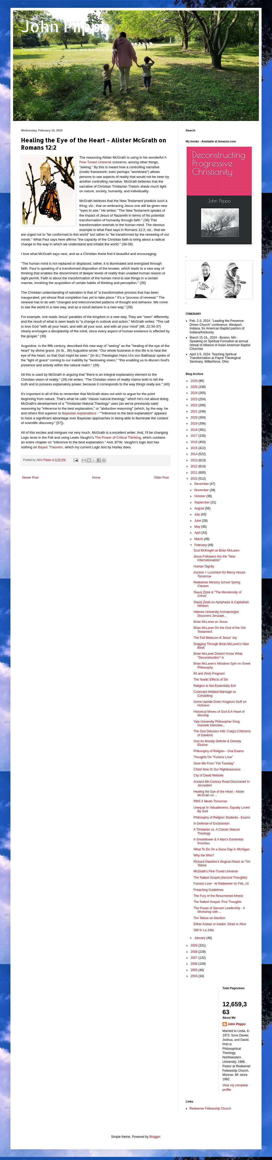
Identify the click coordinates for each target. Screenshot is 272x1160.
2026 (195, 381)
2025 (195, 387)
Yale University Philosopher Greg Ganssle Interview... (217, 723)
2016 (195, 442)
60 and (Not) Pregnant (209, 673)
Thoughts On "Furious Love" (213, 757)
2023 (195, 399)
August (199, 508)
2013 (195, 460)
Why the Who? (204, 855)
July (197, 514)
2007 (195, 958)
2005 (195, 970)
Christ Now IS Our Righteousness (217, 769)
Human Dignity (204, 566)
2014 (195, 454)
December (202, 484)
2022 (195, 405)
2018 (195, 430)
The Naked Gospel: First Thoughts (217, 902)
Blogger (154, 1137)
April (197, 533)
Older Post (161, 477)
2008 (195, 952)
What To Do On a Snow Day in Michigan (222, 849)
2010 (195, 478)
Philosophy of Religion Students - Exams (222, 817)
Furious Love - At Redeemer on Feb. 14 (221, 883)
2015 (195, 448)
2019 (195, 423)
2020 (195, 417)
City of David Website (209, 775)
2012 (195, 466)
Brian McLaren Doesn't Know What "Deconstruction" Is (218, 655)
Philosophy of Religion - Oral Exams (219, 751)
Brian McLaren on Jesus (210, 622)
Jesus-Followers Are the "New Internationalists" (214, 558)
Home (96, 477)
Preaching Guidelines (208, 890)
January (200, 938)
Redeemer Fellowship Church (210, 1108)
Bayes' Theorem (50, 447)
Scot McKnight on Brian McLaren (216, 550)
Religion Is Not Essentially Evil (215, 686)
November (202, 490)
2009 (195, 945)
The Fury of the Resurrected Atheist (218, 896)
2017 (195, 436)
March (199, 539)
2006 (195, 964)
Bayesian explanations (79, 413)
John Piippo (66, 26)
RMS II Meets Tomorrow (210, 801)
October (200, 496)
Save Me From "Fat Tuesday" (214, 763)
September (202, 502)
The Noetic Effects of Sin (211, 679)
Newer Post (30, 477)
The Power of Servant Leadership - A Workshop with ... (219, 910)
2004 (195, 976)
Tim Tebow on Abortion (209, 918)
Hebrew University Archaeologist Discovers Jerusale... (216, 613)
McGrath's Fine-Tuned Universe (216, 871)
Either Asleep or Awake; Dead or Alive (220, 924)
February (201, 545)
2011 (195, 472)
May (197, 527)
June (198, 521)
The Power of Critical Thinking (118, 437)
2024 (195, 393)
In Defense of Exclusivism (211, 823)
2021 (195, 411)
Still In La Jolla (204, 930)
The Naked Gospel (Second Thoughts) (220, 877)
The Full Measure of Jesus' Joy (215, 638)
